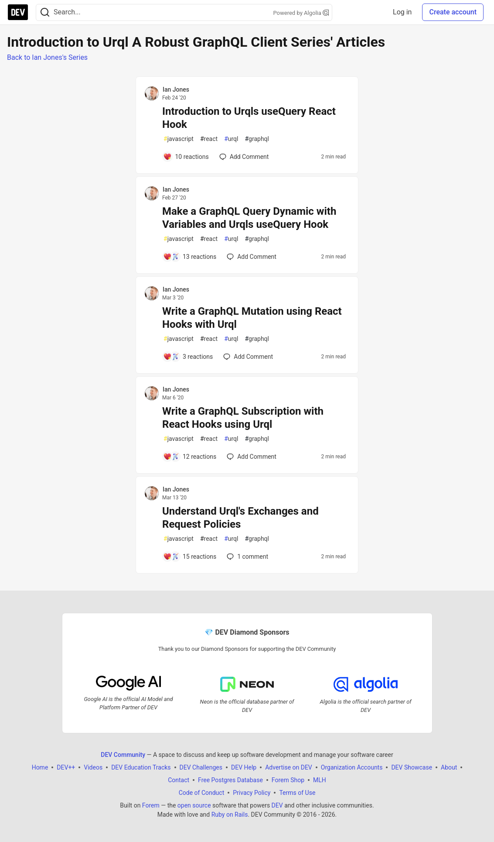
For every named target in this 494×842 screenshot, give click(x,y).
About (449, 767)
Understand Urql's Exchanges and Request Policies (240, 517)
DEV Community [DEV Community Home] (123, 754)
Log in (402, 12)
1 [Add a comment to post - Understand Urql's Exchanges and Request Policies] (246, 556)
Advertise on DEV (288, 767)
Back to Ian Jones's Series (47, 57)
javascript (179, 139)
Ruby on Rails (229, 814)
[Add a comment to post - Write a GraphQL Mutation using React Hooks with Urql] (188, 356)
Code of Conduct (202, 792)
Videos (93, 767)
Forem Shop (288, 780)
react (209, 139)
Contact (178, 780)
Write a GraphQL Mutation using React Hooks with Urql (252, 317)
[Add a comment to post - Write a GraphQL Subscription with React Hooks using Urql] (189, 456)
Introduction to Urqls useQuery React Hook (249, 118)
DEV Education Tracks (140, 767)
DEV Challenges (201, 767)
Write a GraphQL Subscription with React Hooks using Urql (243, 417)
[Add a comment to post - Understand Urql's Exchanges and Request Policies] (189, 556)
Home (40, 767)
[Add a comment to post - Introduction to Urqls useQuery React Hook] (186, 157)
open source (194, 805)
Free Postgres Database (230, 780)
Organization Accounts (352, 767)
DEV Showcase (411, 767)
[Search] (45, 12)
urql (231, 139)
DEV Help (243, 767)
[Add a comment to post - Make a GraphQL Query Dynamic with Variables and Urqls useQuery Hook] (189, 257)
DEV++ (66, 767)
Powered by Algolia (301, 13)
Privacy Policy (251, 792)
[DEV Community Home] (18, 12)
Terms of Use (297, 792)
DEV (277, 805)
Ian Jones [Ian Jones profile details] (176, 89)
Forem (151, 805)
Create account (453, 12)
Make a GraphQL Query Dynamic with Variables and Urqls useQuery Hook (249, 217)
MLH (319, 780)
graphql (257, 139)
